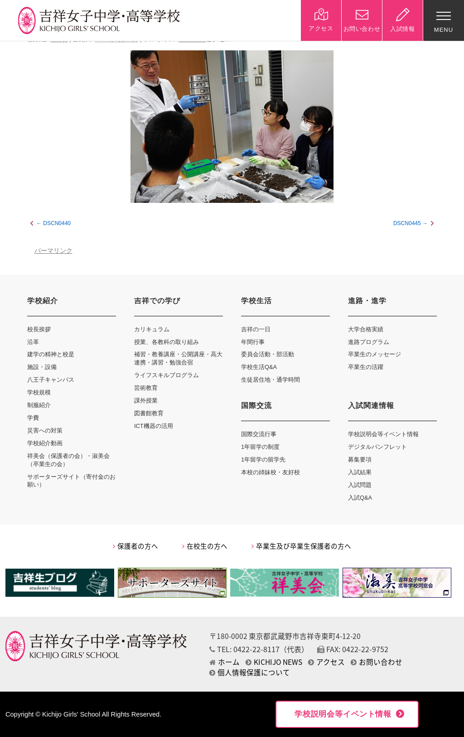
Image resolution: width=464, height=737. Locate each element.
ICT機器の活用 (153, 426)
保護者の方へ (135, 546)
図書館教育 (149, 413)
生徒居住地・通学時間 (270, 379)
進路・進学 (367, 301)
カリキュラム (151, 329)
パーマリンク (53, 250)
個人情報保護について (249, 672)
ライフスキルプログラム (166, 375)
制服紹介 (39, 405)
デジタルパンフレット (377, 446)
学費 (33, 417)
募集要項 (360, 459)
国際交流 (256, 405)
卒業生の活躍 (365, 367)
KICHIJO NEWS (274, 662)
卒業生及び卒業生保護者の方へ (301, 546)
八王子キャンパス (50, 379)
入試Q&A (360, 497)
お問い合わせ (376, 662)
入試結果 (360, 472)
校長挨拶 (39, 329)
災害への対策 (45, 430)
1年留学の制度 (260, 446)
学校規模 (39, 392)
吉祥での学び (157, 301)
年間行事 (253, 342)
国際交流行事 (258, 434)
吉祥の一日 (256, 329)
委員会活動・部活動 (267, 354)
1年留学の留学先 (263, 459)
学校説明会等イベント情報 (383, 434)
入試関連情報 (371, 405)
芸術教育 (146, 387)
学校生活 (256, 301)
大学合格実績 (365, 329)
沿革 (33, 342)
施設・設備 (42, 367)
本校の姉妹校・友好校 (270, 472)
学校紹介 (42, 301)
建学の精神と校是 (50, 354)
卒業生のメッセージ (374, 354)
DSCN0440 (57, 223)
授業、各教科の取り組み (166, 342)
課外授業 (146, 400)
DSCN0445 (407, 223)
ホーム (224, 662)
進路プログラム (368, 342)
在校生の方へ (204, 546)
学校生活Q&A (259, 367)
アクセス (326, 662)
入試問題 (360, 485)
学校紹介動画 (45, 443)
